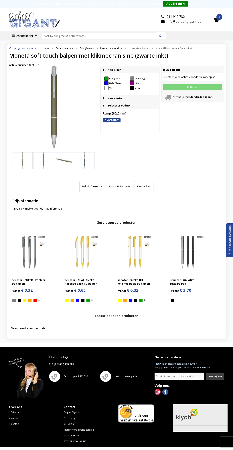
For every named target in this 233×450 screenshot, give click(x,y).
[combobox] (100, 35)
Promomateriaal (65, 48)
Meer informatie (152, 3)
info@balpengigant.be (183, 21)
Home (46, 48)
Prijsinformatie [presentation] (92, 186)
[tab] (92, 186)
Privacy (15, 412)
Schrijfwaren (87, 48)
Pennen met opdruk (111, 48)
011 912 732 (175, 16)
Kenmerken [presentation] (144, 186)
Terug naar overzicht (24, 48)
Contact (15, 423)
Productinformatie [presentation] (119, 186)
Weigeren (195, 3)
